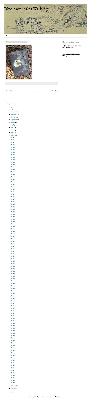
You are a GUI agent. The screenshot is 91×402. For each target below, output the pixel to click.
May (12, 130)
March (12, 135)
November (14, 114)
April (12, 132)
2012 (10, 392)
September (14, 119)
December (14, 112)
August (13, 122)
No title (13, 137)
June (12, 127)
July (12, 125)
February (13, 386)
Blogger (59, 397)
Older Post (54, 91)
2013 (10, 110)
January (13, 388)
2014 (10, 107)
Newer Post (9, 91)
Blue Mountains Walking (26, 9)
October (13, 117)
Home (7, 36)
